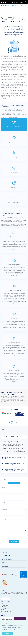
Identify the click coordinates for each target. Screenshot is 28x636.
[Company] (14, 516)
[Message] (14, 528)
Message (4, 521)
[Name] (14, 494)
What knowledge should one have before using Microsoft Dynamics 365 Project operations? (14, 471)
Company (4, 512)
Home (2, 5)
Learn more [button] (12, 629)
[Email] (14, 501)
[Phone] (14, 508)
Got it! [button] (7, 633)
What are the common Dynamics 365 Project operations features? (13, 465)
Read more (6, 599)
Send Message (14, 544)
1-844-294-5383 (19, 2)
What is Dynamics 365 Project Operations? (12, 438)
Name (3, 490)
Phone (3, 505)
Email (3, 497)
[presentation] (11, 538)
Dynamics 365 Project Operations (17, 5)
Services (7, 5)
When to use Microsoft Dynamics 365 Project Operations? (13, 459)
